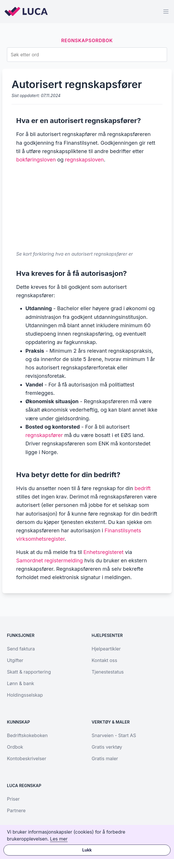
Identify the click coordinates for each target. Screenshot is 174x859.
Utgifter (15, 660)
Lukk (87, 849)
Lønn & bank (20, 683)
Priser (13, 799)
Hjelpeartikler (106, 649)
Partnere (16, 810)
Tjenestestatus (108, 672)
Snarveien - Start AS (114, 735)
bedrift (142, 488)
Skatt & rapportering (29, 672)
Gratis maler (105, 758)
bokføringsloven (36, 160)
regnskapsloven (84, 160)
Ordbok (15, 747)
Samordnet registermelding (49, 560)
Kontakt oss (104, 660)
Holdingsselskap (25, 695)
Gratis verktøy (107, 747)
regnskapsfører (44, 435)
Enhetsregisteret (104, 552)
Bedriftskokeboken (27, 735)
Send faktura (21, 649)
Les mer (59, 839)
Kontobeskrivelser (26, 758)
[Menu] (166, 11)
